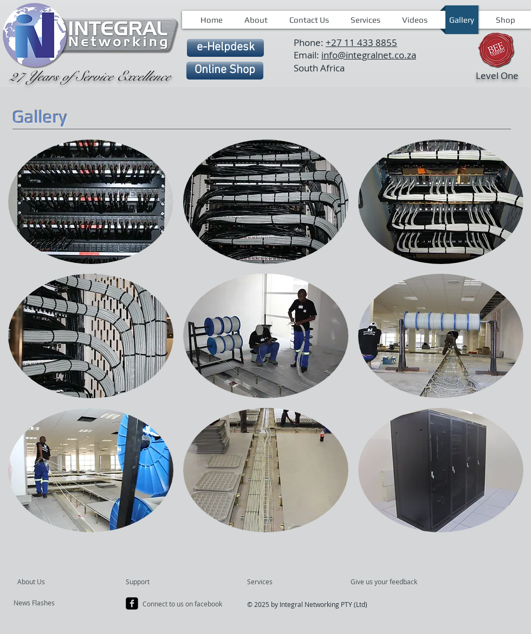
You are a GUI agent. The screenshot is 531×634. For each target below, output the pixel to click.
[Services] (278, 582)
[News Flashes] (45, 603)
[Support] (151, 582)
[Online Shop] (224, 71)
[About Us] (58, 582)
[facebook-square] (132, 603)
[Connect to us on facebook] (183, 604)
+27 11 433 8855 (361, 42)
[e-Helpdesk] (225, 48)
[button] (90, 202)
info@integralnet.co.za (368, 55)
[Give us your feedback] (390, 582)
